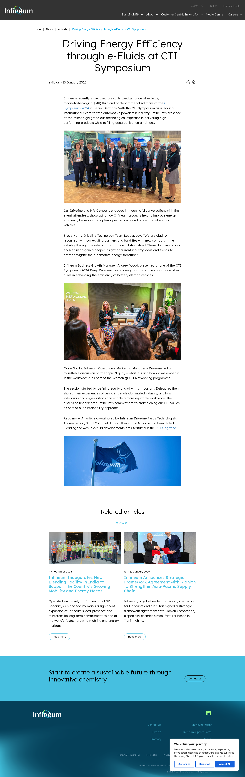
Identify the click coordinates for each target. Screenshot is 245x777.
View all (122, 523)
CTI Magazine (166, 428)
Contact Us (154, 724)
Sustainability (132, 14)
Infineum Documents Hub (129, 755)
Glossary (156, 739)
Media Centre (214, 14)
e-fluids (62, 29)
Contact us (195, 678)
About (152, 14)
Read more (59, 636)
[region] (204, 755)
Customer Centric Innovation (182, 14)
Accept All (224, 764)
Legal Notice (151, 755)
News (49, 29)
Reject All (204, 764)
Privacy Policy (169, 755)
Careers (235, 14)
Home (37, 29)
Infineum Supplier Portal (197, 732)
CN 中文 (213, 6)
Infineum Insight (231, 6)
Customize (184, 764)
